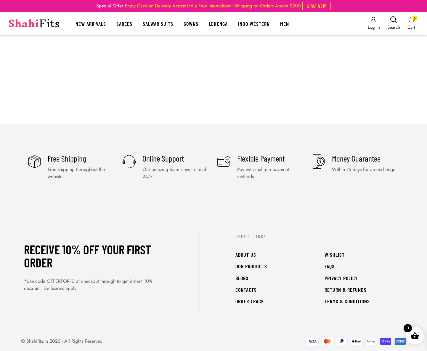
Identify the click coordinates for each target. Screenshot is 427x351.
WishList (335, 254)
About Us (245, 254)
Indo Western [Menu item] (254, 23)
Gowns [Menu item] (191, 23)
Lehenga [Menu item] (218, 23)
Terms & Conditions (347, 301)
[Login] (373, 23)
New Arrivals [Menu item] (90, 23)
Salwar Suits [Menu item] (158, 23)
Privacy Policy (341, 278)
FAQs (330, 266)
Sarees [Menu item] (124, 23)
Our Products (251, 266)
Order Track (249, 301)
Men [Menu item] (284, 23)
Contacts (246, 289)
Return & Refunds (346, 289)
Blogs (241, 278)
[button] (316, 6)
